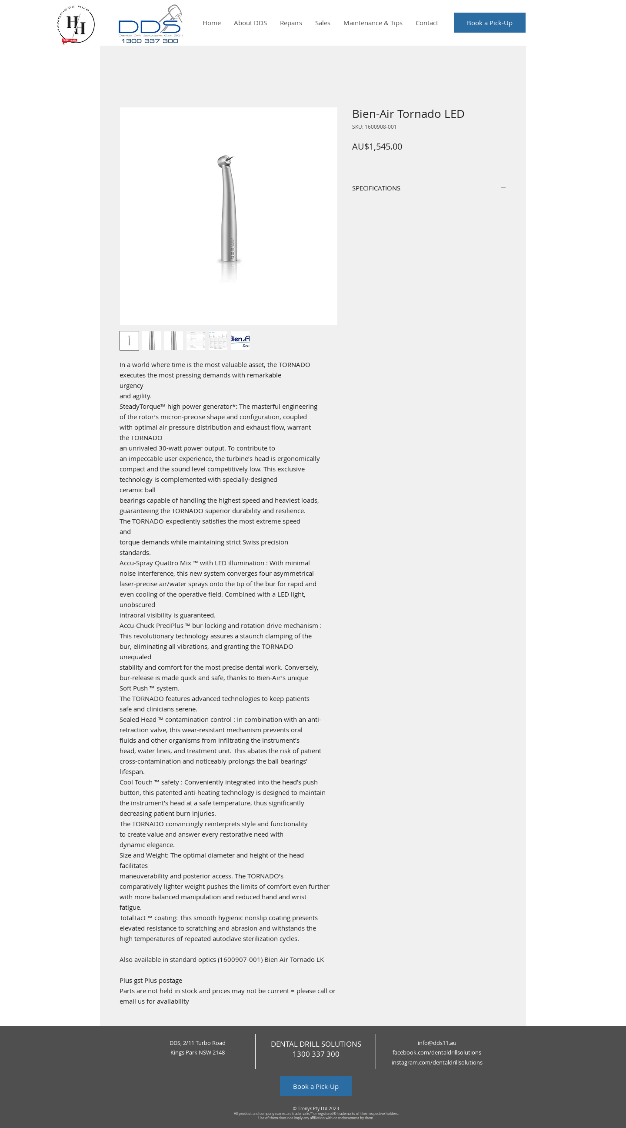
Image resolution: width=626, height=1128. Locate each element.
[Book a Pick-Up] (490, 23)
